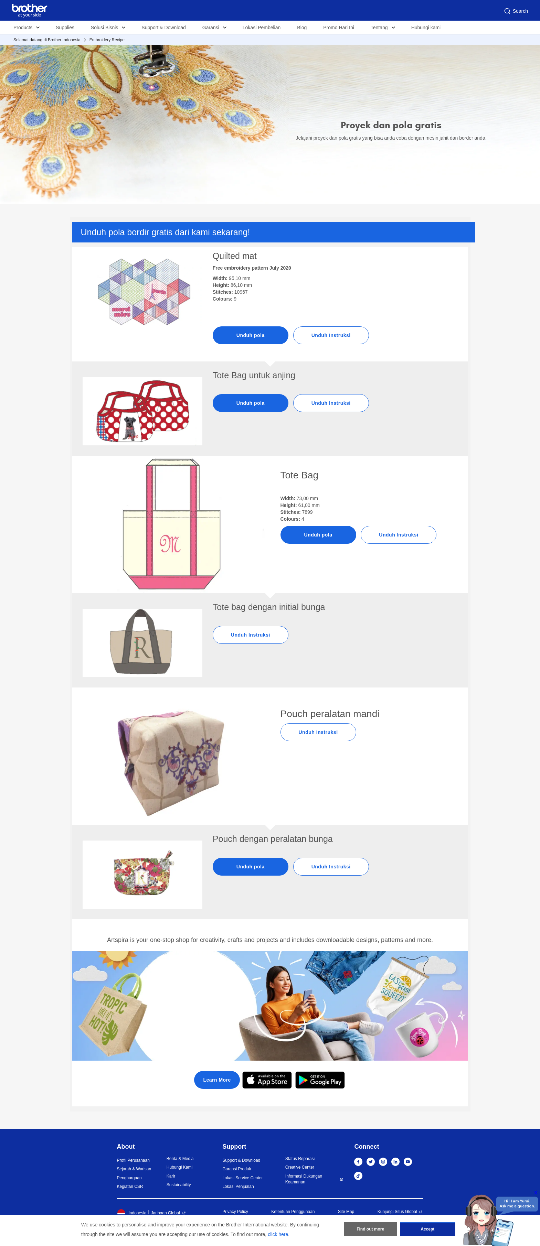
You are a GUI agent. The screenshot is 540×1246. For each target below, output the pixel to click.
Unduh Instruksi (331, 335)
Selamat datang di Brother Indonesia (47, 39)
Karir (171, 1176)
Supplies (65, 27)
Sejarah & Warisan (134, 1169)
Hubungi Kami (179, 1167)
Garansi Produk (236, 1169)
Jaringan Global (165, 1213)
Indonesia (132, 1213)
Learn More (217, 1080)
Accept (427, 1229)
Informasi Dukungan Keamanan (303, 1179)
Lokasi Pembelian (262, 27)
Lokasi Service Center (242, 1177)
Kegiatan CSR (130, 1186)
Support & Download (163, 27)
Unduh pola (250, 335)
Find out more (370, 1229)
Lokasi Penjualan (238, 1186)
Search (515, 11)
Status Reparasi (300, 1158)
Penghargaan (129, 1177)
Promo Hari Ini (338, 27)
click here (278, 1234)
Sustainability (179, 1184)
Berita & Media (180, 1158)
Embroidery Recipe (107, 39)
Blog (302, 27)
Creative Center (299, 1167)
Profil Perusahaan (133, 1160)
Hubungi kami (426, 27)
